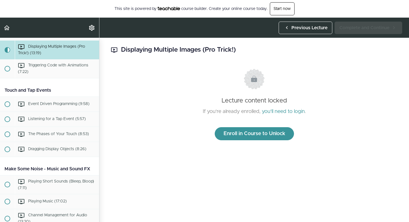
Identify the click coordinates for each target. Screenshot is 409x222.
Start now (282, 9)
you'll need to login (283, 111)
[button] (7, 28)
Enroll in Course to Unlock (254, 133)
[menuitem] (92, 28)
